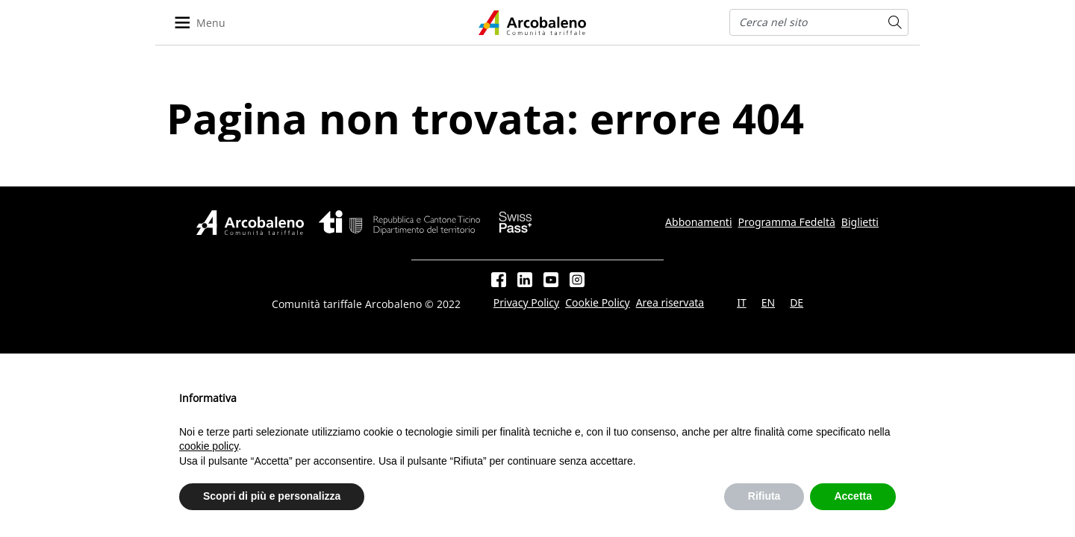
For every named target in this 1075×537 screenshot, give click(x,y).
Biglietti (860, 222)
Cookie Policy (597, 303)
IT (742, 303)
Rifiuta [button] (764, 496)
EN (768, 303)
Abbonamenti (698, 222)
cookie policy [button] (208, 446)
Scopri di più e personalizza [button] (271, 496)
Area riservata (670, 303)
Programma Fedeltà (786, 222)
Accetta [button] (853, 496)
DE (796, 303)
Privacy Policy (526, 303)
